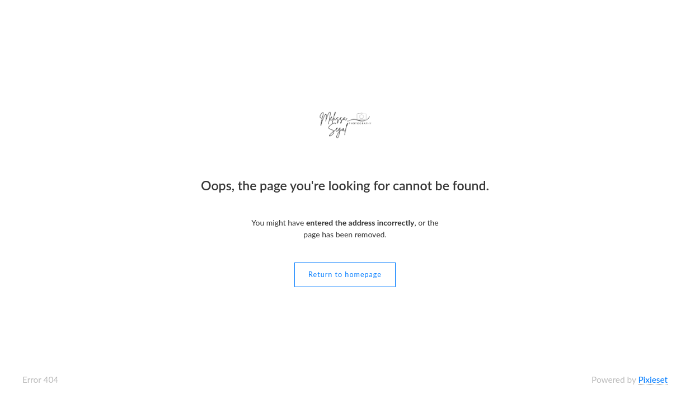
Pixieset (653, 379)
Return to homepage (345, 274)
